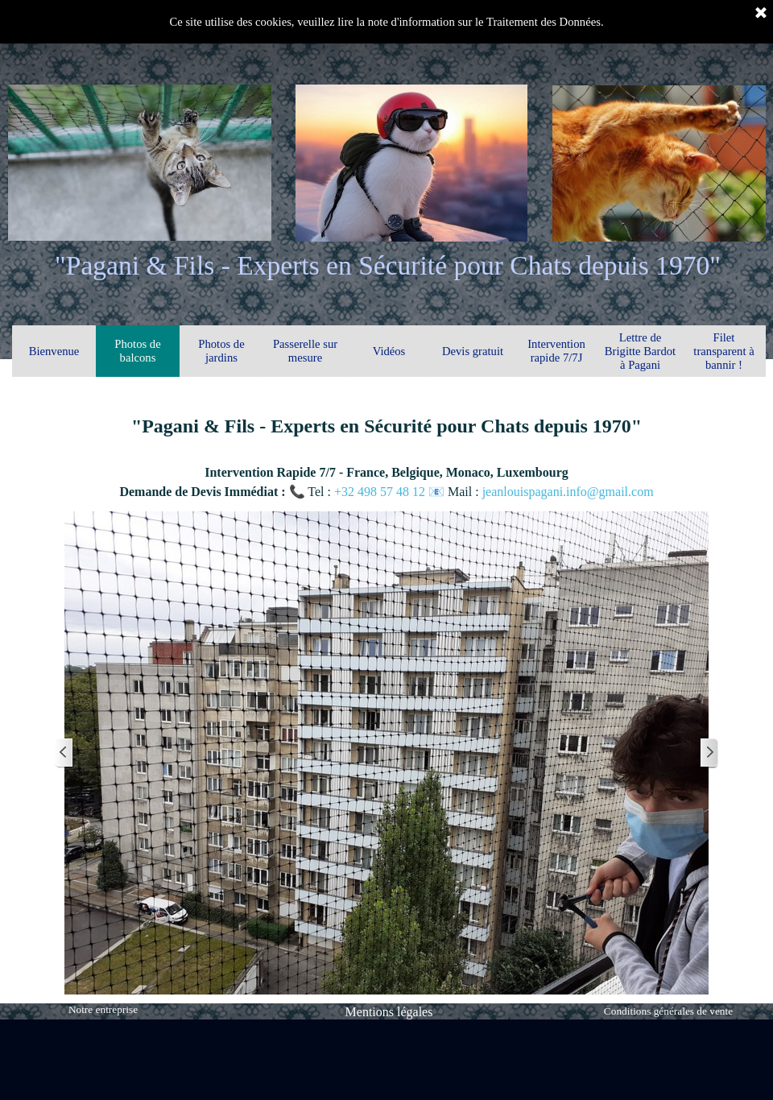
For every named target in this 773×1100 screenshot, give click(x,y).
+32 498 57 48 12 (381, 491)
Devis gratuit (472, 351)
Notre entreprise (103, 1009)
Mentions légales (389, 1012)
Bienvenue (54, 351)
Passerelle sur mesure (305, 350)
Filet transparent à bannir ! (723, 351)
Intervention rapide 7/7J (556, 350)
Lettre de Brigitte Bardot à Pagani (640, 351)
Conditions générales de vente (668, 1011)
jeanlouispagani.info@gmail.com (568, 491)
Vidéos (389, 351)
